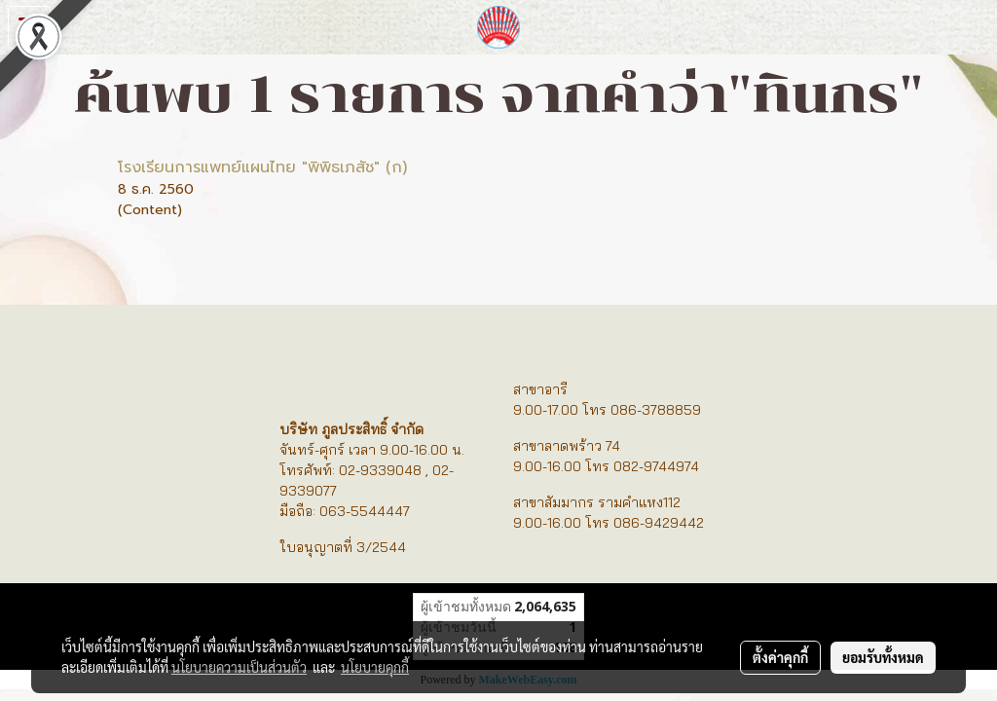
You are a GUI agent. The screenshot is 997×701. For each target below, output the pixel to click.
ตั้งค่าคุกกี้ (780, 657)
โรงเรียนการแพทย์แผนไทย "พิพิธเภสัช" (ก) (262, 167)
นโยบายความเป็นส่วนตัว (239, 667)
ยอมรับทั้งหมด (883, 657)
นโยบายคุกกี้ (375, 667)
